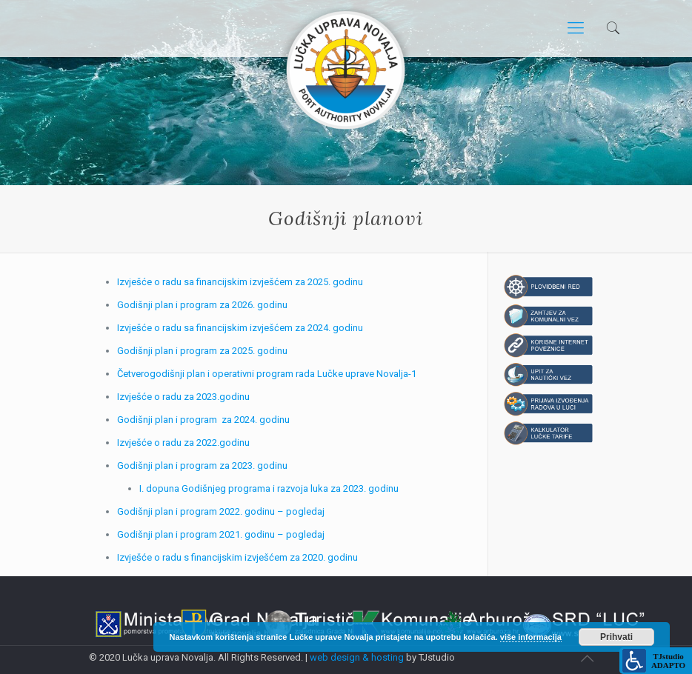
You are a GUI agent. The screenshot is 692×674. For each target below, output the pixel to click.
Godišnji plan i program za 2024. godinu (203, 419)
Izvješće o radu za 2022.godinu (183, 442)
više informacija (531, 637)
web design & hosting (357, 657)
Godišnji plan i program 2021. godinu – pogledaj (221, 534)
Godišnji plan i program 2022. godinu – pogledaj (221, 511)
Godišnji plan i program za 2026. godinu (202, 304)
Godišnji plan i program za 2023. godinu (202, 465)
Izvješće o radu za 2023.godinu (183, 396)
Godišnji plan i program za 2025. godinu (202, 350)
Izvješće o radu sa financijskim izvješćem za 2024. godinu (240, 327)
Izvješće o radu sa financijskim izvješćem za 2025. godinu (240, 281)
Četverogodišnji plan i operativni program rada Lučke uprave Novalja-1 (266, 373)
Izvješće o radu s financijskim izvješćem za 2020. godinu (237, 557)
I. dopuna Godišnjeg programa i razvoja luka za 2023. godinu (269, 488)
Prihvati (616, 637)
